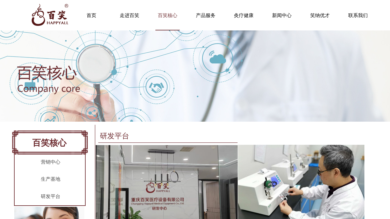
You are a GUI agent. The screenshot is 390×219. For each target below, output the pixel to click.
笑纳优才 (320, 15)
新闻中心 (282, 15)
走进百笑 (129, 15)
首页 (91, 15)
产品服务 (205, 15)
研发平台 (50, 196)
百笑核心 (167, 15)
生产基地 (50, 179)
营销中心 (50, 162)
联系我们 (358, 15)
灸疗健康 (244, 15)
